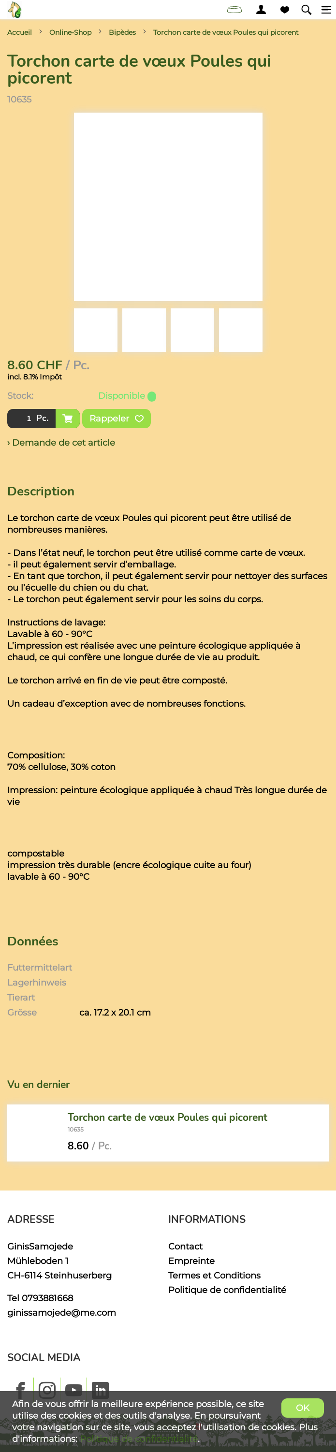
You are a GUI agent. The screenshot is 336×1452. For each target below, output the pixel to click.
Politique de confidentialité (227, 1290)
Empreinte (191, 1261)
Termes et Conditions (214, 1275)
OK (302, 1408)
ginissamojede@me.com (61, 1312)
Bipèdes (122, 32)
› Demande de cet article (61, 442)
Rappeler (116, 418)
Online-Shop (70, 32)
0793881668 (47, 1298)
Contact (185, 1246)
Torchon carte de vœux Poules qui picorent (226, 32)
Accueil (19, 32)
